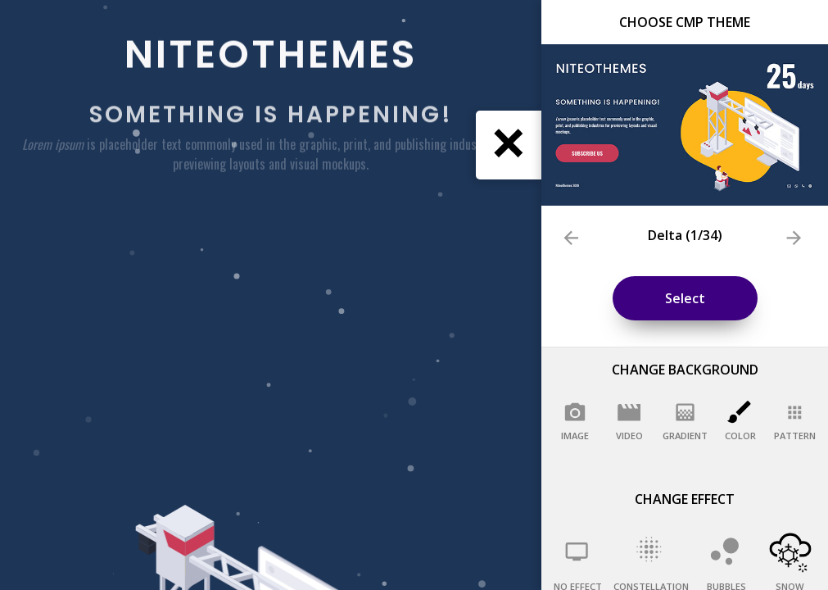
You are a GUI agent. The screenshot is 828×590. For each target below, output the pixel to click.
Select (685, 298)
